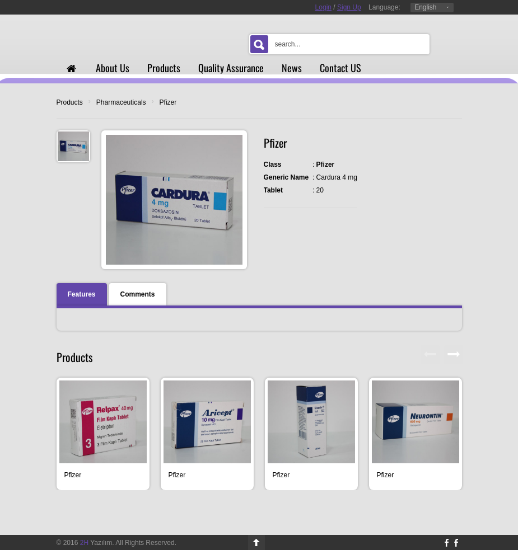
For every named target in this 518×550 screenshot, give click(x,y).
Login (323, 7)
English (425, 7)
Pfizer (168, 102)
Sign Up (349, 7)
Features (82, 294)
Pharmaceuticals (121, 102)
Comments (137, 294)
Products (70, 102)
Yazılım (96, 543)
